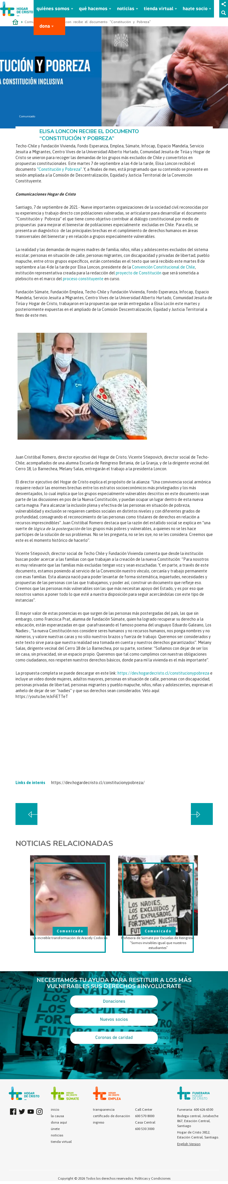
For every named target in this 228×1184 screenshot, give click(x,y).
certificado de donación (111, 1116)
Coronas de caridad (114, 1037)
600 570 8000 (144, 1116)
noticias (125, 8)
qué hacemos (93, 8)
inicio (55, 1110)
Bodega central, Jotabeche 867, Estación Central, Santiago (197, 1121)
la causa (57, 1116)
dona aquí (59, 1122)
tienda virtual (158, 8)
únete (55, 1129)
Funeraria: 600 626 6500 (195, 1110)
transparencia (104, 1110)
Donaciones (114, 1001)
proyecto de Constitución (138, 273)
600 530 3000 (144, 1129)
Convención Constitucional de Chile (163, 267)
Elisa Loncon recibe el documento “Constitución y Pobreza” (101, 22)
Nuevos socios (114, 1019)
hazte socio (195, 8)
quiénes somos (53, 8)
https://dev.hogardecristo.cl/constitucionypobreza (163, 673)
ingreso (98, 1122)
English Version (189, 1144)
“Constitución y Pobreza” (59, 169)
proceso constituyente (83, 278)
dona (44, 26)
